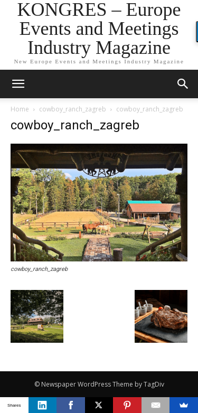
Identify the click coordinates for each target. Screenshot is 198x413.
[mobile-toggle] (18, 84)
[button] (183, 84)
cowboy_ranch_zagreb (72, 109)
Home (20, 109)
